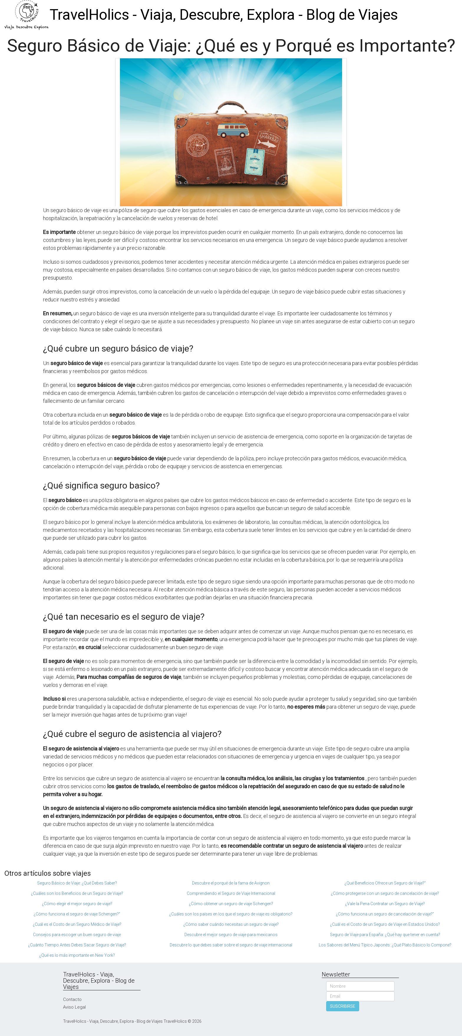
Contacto (72, 999)
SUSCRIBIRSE (342, 1006)
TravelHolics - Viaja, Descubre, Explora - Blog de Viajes (224, 14)
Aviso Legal (74, 1007)
